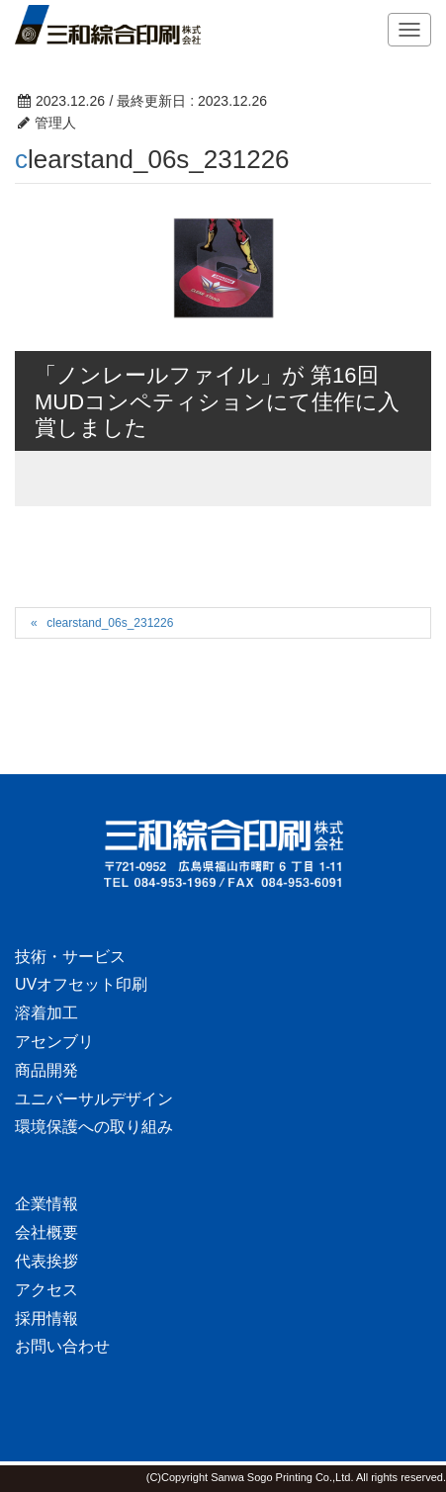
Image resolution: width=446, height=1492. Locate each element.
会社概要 (46, 1232)
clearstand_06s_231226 (109, 623)
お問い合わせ (62, 1346)
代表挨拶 (46, 1261)
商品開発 (46, 1070)
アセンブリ (54, 1041)
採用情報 (46, 1318)
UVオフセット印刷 (81, 984)
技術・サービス (70, 956)
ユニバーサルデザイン (94, 1099)
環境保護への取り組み (94, 1126)
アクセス (46, 1289)
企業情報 (46, 1203)
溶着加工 (46, 1013)
